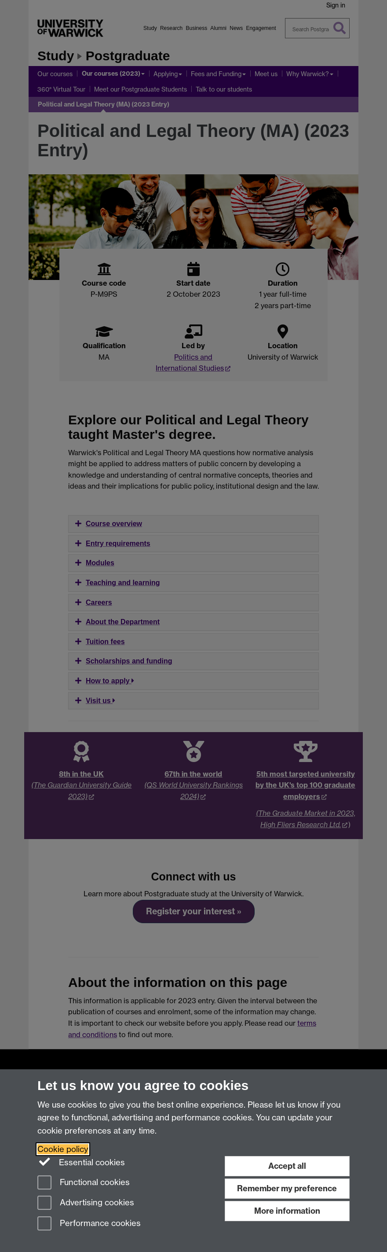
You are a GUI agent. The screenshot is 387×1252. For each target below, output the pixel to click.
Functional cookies (83, 1183)
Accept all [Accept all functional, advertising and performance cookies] (287, 1166)
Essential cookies (81, 1161)
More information (287, 1211)
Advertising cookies (85, 1203)
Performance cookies (89, 1224)
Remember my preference (287, 1188)
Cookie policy (62, 1149)
